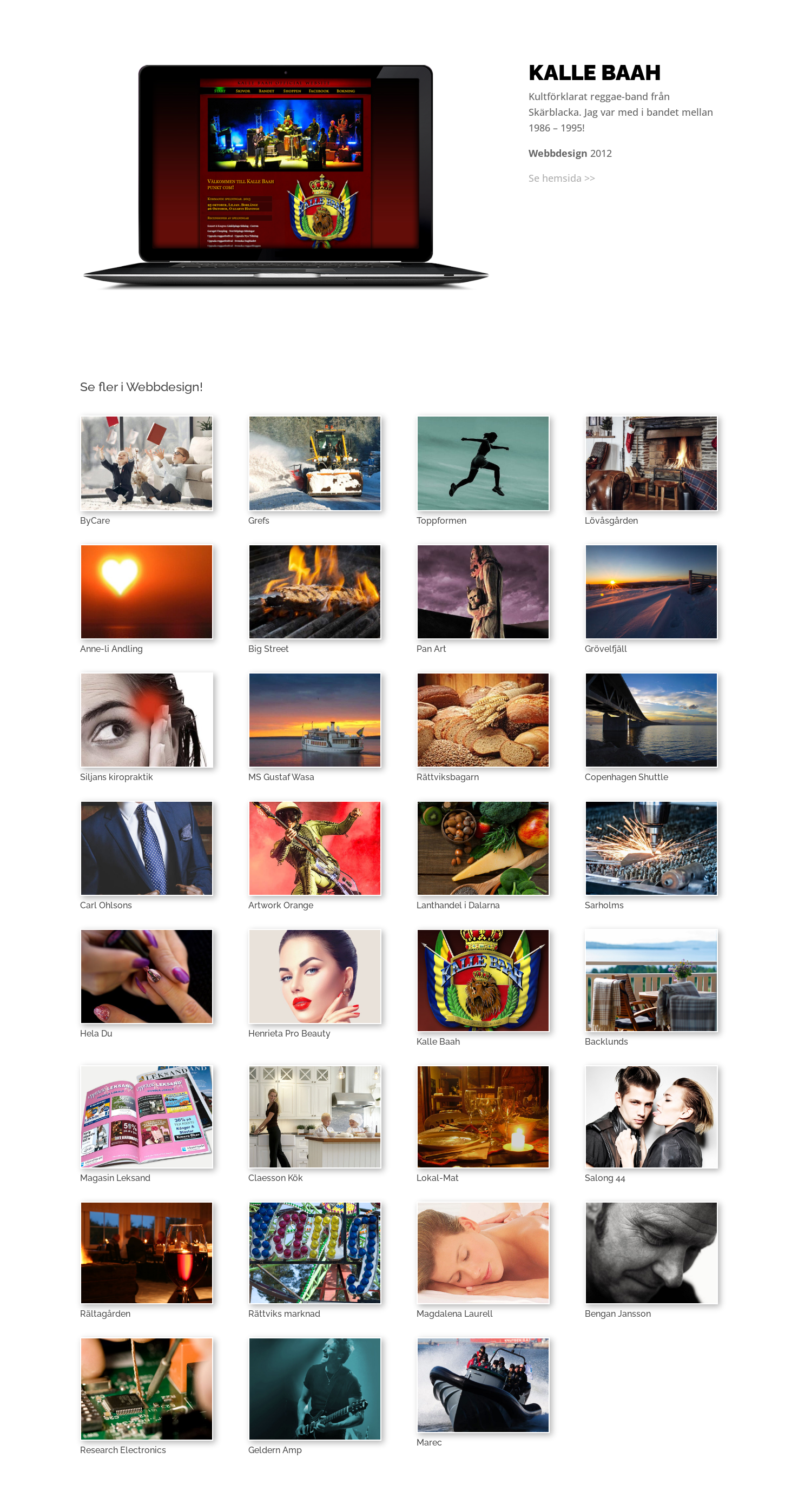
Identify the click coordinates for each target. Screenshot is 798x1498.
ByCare (95, 521)
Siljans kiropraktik (116, 777)
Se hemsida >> (562, 177)
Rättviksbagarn (448, 777)
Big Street (268, 649)
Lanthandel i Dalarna (458, 905)
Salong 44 (605, 1178)
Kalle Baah (438, 1042)
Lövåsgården (611, 521)
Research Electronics (123, 1450)
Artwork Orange (280, 905)
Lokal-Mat (438, 1178)
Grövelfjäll (606, 649)
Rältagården (105, 1314)
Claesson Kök (275, 1178)
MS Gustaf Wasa (281, 777)
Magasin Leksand (115, 1178)
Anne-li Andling (111, 649)
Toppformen (441, 521)
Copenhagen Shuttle (626, 777)
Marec (429, 1442)
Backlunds (606, 1042)
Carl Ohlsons (106, 905)
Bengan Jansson (618, 1314)
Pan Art (431, 649)
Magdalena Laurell (455, 1314)
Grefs (258, 521)
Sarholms (604, 905)
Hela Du (96, 1033)
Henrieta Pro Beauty (289, 1033)
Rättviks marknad (284, 1314)
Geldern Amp (275, 1450)
